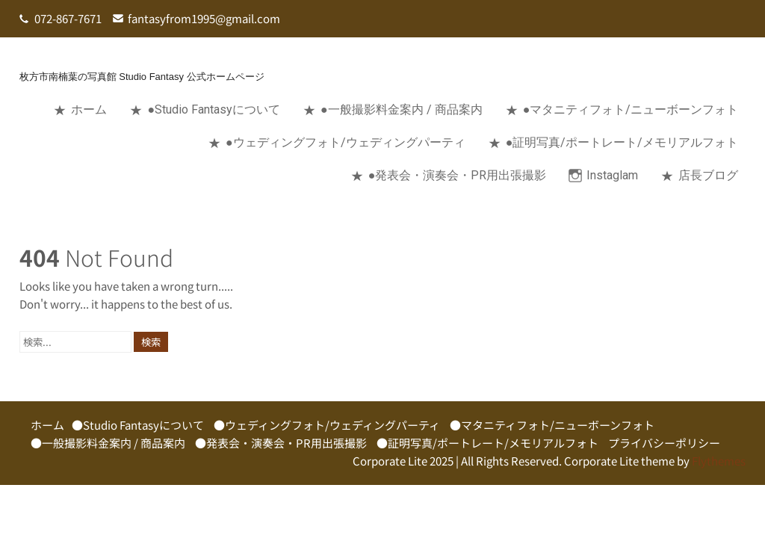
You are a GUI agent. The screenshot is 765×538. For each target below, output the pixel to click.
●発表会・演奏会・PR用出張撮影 (457, 175)
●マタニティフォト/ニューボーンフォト (631, 109)
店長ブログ (708, 175)
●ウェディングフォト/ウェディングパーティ (345, 142)
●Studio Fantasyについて (213, 109)
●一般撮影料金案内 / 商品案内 (401, 109)
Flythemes (718, 461)
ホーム (89, 109)
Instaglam (612, 175)
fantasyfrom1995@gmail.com (204, 18)
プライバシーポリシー (664, 443)
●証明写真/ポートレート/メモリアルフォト (622, 142)
